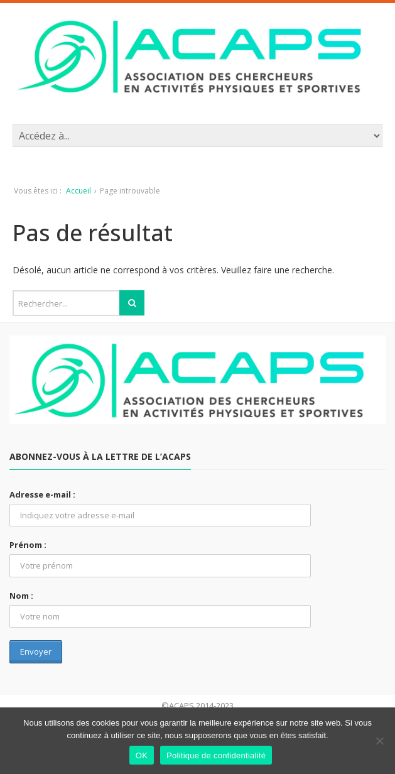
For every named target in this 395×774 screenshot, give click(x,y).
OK (142, 755)
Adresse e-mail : (42, 494)
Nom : (21, 595)
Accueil (78, 190)
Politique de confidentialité (216, 755)
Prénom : (27, 544)
